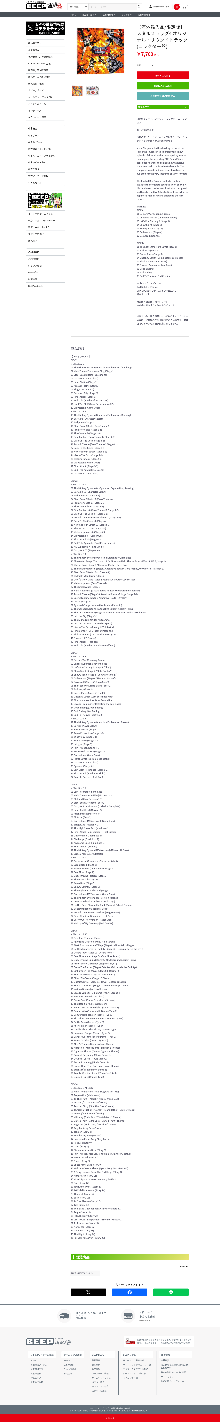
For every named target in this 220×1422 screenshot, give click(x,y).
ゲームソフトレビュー (102, 1377)
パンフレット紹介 (100, 1386)
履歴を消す (184, 1266)
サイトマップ (167, 1376)
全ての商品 (33, 50)
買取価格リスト (37, 1369)
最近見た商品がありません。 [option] (82, 1273)
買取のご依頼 (36, 1382)
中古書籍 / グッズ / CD (39, 149)
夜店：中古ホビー (37, 234)
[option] (100, 51)
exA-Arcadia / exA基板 (39, 63)
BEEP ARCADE (35, 285)
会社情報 (165, 1354)
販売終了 (32, 240)
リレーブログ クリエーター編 (137, 1364)
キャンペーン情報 (100, 1373)
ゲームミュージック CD (40, 97)
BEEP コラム (129, 1354)
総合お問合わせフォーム (172, 1381)
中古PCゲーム (35, 142)
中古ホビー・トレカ (38, 162)
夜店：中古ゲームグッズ (40, 213)
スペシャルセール (37, 103)
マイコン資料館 (130, 1377)
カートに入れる (162, 75)
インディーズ (34, 110)
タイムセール (35, 182)
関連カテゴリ (145, 107)
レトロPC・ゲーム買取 (42, 1354)
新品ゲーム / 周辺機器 (39, 76)
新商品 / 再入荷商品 (38, 70)
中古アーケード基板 (38, 176)
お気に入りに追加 (163, 85)
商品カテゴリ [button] (88, 14)
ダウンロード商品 (37, 117)
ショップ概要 (35, 265)
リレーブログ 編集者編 (133, 1360)
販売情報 (96, 1369)
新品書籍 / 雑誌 (35, 83)
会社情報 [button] (126, 14)
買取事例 (96, 1364)
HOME (73, 14)
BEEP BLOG (98, 1354)
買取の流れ (35, 1373)
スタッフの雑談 (99, 1390)
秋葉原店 (32, 279)
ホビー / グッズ (35, 90)
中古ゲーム (33, 135)
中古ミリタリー (36, 169)
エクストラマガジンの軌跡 (135, 1369)
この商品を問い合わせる (162, 95)
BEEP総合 (33, 272)
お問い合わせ (144, 14)
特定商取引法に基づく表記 (173, 1372)
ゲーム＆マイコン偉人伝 (134, 1373)
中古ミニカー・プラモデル (41, 155)
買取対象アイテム (38, 1364)
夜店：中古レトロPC (38, 227)
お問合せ (68, 1373)
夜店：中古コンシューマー (41, 220)
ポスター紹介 (98, 1382)
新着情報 (96, 1360)
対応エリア (35, 1377)
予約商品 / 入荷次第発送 (40, 56)
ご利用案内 (33, 258)
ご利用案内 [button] (108, 14)
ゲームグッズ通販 (73, 1354)
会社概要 (165, 1360)
